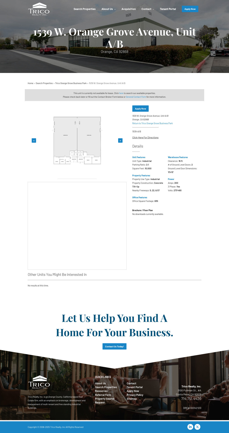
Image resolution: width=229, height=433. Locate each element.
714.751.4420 (191, 398)
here (121, 93)
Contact (131, 383)
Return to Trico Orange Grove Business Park (152, 123)
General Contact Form (136, 96)
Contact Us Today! (114, 346)
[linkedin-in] (190, 427)
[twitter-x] (198, 427)
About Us (100, 383)
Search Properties (106, 387)
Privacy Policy (135, 394)
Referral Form (103, 394)
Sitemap (132, 398)
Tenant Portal (135, 387)
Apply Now (140, 108)
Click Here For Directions (145, 137)
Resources (101, 391)
